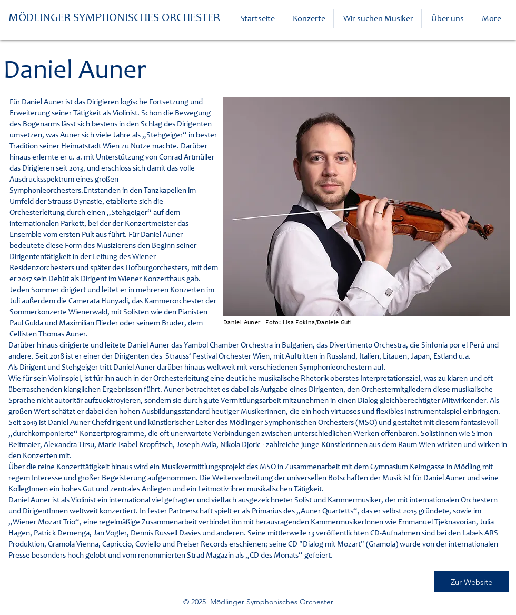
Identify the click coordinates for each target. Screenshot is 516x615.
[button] (308, 18)
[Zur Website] (471, 581)
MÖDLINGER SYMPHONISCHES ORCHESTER (114, 18)
